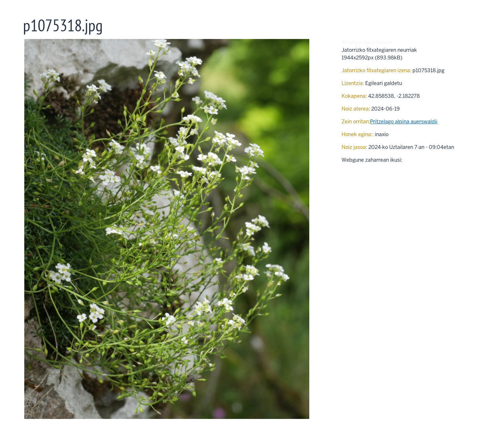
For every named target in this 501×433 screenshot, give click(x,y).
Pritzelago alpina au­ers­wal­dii (403, 121)
